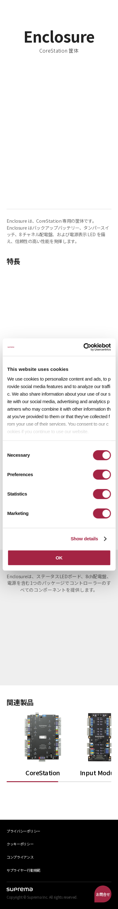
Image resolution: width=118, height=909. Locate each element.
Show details (84, 538)
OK (59, 557)
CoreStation (42, 772)
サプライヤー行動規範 (23, 870)
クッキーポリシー (20, 843)
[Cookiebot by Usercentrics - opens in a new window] (84, 347)
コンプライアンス (20, 857)
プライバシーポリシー (23, 831)
